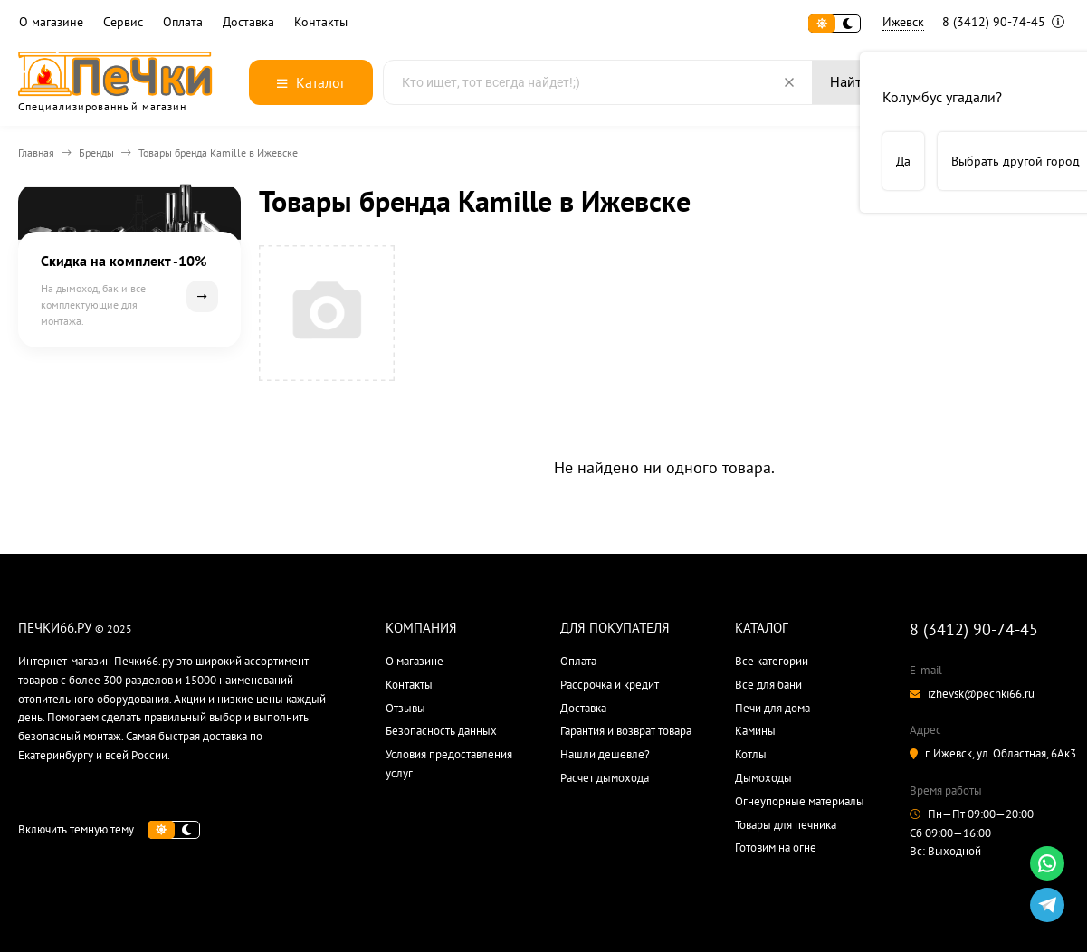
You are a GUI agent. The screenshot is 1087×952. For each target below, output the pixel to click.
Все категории (771, 661)
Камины (755, 730)
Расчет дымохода (604, 777)
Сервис (123, 22)
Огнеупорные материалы (799, 801)
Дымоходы (763, 777)
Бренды (96, 152)
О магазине (51, 22)
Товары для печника (785, 825)
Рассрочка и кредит (609, 684)
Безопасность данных (441, 730)
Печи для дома (772, 708)
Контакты (321, 22)
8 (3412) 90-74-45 (1003, 22)
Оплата (183, 22)
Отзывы (405, 708)
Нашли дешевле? (605, 754)
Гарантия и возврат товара (625, 730)
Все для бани (768, 684)
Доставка (248, 22)
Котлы (751, 754)
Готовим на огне (775, 847)
